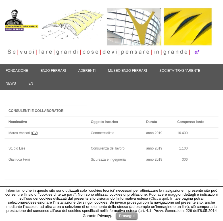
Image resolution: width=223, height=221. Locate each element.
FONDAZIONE (17, 71)
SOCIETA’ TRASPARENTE (179, 71)
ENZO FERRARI (53, 71)
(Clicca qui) (158, 198)
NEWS (11, 83)
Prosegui (127, 216)
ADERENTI (87, 71)
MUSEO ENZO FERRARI (127, 71)
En (30, 83)
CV (34, 133)
